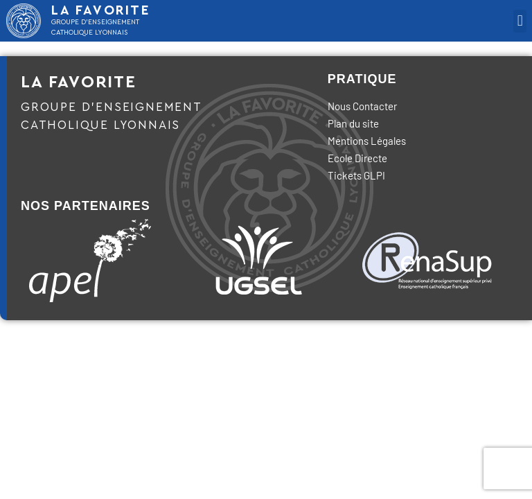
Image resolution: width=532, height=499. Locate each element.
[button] (519, 21)
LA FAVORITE (101, 10)
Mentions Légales (367, 140)
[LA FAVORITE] (23, 20)
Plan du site (353, 123)
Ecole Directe (357, 158)
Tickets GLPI (356, 175)
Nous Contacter (362, 106)
